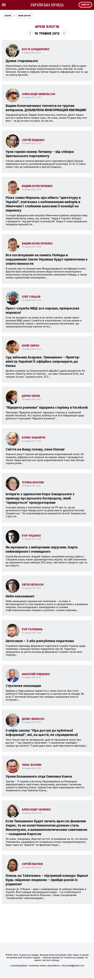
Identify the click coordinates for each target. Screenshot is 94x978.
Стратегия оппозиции (23, 686)
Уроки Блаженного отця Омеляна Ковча (39, 776)
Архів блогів (24, 16)
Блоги (8, 16)
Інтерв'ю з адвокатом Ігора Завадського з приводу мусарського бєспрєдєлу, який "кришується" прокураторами (40, 498)
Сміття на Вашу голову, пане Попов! (35, 449)
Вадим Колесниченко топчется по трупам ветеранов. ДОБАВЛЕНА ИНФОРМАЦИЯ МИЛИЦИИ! (46, 108)
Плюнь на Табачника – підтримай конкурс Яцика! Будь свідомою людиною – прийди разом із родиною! (47, 879)
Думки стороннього (22, 61)
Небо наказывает (20, 596)
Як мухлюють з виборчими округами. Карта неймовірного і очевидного (42, 549)
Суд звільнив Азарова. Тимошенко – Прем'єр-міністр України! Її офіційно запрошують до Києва (43, 361)
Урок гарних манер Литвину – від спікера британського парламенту (40, 154)
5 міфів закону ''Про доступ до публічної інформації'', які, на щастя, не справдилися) (42, 732)
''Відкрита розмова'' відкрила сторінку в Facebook (47, 407)
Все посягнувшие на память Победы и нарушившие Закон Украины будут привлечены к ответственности (47, 259)
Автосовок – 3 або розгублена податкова (40, 641)
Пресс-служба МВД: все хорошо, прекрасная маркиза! (42, 310)
